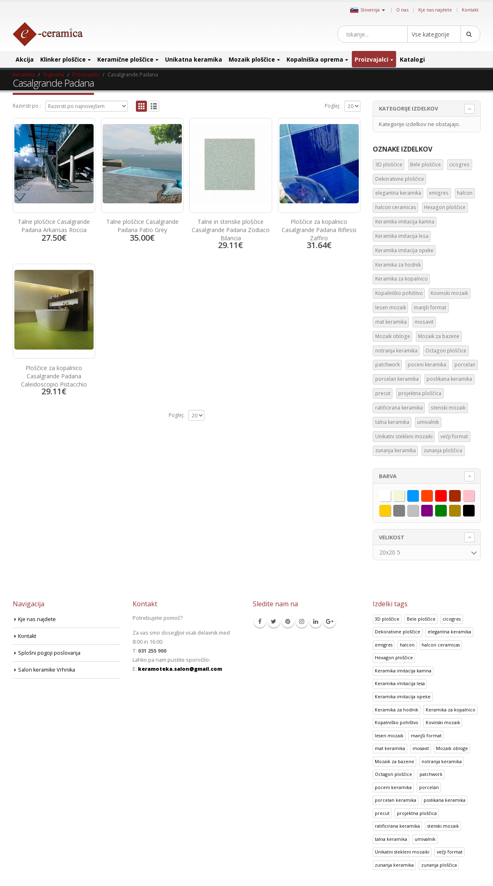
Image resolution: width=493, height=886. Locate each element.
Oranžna (432, 494)
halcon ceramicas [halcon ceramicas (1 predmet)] (395, 207)
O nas (402, 10)
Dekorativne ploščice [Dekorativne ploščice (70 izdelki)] (397, 631)
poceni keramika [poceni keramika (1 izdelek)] (393, 787)
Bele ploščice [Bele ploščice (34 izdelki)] (421, 619)
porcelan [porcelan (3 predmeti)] (464, 364)
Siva (404, 509)
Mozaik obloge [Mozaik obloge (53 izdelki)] (452, 748)
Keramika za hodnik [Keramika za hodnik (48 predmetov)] (398, 264)
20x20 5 (389, 552)
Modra (418, 494)
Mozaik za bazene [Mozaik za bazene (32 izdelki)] (394, 761)
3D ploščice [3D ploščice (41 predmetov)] (388, 164)
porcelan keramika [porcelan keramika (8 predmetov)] (397, 378)
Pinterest (288, 621)
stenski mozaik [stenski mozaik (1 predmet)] (448, 407)
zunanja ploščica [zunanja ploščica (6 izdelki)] (439, 865)
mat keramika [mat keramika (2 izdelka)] (390, 748)
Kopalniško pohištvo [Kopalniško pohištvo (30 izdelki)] (396, 722)
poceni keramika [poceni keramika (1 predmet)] (427, 364)
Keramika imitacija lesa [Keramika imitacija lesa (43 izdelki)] (400, 683)
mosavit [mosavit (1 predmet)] (424, 321)
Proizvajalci (371, 59)
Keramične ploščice (125, 59)
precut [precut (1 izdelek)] (382, 813)
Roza (474, 494)
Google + (329, 621)
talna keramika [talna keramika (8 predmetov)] (392, 422)
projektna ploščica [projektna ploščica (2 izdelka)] (417, 813)
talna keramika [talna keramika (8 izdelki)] (391, 839)
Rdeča (446, 494)
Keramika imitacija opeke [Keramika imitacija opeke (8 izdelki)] (403, 696)
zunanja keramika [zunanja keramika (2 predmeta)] (395, 450)
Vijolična (432, 509)
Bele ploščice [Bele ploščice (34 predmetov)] (425, 164)
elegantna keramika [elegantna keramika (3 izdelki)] (449, 631)
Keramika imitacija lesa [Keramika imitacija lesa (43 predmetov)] (402, 235)
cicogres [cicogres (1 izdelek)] (452, 619)
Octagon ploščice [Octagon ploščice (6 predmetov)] (445, 350)
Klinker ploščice (63, 59)
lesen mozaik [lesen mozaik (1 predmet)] (390, 307)
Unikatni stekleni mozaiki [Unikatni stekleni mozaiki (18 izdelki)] (402, 852)
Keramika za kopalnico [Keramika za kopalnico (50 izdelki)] (450, 709)
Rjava (460, 494)
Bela (390, 494)
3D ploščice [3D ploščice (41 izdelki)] (387, 619)
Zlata (460, 509)
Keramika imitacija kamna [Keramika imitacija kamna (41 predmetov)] (404, 221)
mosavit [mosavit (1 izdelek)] (421, 748)
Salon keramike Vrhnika (46, 669)
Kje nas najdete (435, 10)
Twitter (274, 621)
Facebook (260, 621)
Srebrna (418, 509)
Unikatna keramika (193, 59)
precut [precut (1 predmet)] (382, 393)
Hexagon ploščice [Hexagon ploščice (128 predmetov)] (444, 207)
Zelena (446, 509)
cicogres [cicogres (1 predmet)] (459, 164)
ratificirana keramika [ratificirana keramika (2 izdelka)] (397, 826)
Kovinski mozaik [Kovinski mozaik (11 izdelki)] (443, 722)
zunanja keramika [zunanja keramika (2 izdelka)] (394, 865)
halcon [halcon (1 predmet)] (464, 192)
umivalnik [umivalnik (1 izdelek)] (425, 839)
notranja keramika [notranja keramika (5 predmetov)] (396, 350)
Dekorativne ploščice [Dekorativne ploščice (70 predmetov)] (399, 178)
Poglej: (332, 105)
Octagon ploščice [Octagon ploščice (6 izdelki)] (393, 774)
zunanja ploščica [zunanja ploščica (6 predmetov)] (443, 450)
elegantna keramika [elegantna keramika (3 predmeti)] (398, 192)
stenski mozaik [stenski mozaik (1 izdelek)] (443, 826)
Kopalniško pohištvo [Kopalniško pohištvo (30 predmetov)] (399, 293)
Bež (404, 494)
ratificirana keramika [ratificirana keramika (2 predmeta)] (399, 407)
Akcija (25, 59)
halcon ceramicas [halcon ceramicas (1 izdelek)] (441, 645)
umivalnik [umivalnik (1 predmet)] (428, 422)
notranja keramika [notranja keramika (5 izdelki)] (442, 761)
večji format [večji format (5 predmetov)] (454, 436)
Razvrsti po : (27, 105)
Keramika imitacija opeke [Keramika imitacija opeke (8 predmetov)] (404, 250)
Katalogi (412, 59)
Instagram (302, 621)
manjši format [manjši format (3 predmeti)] (430, 307)
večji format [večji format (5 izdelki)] (450, 852)
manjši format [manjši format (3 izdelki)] (426, 735)
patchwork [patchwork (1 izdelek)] (431, 774)
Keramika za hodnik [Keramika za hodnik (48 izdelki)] (396, 709)
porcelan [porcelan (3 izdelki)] (429, 787)
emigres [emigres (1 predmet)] (439, 192)
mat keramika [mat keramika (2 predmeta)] (391, 321)
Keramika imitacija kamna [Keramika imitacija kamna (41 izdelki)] (403, 670)
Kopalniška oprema (315, 59)
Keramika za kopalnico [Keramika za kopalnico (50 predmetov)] (401, 278)
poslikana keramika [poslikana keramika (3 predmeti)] (449, 378)
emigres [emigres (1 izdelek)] (383, 645)
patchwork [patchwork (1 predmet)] (387, 364)
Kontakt (470, 10)
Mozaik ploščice (252, 59)
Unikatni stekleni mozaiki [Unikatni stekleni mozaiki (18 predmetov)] (404, 436)
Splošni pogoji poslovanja (49, 652)
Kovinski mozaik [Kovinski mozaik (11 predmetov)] (449, 293)
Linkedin (316, 621)
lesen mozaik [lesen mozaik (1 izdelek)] (389, 735)
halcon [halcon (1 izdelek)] (407, 645)
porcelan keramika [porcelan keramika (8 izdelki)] (395, 800)
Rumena (390, 509)
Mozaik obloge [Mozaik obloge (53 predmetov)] (392, 336)
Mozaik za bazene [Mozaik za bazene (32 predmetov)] (438, 336)
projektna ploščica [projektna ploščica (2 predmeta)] (419, 393)
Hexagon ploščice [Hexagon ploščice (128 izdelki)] (394, 657)
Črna (474, 509)
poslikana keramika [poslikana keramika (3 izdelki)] (444, 800)
